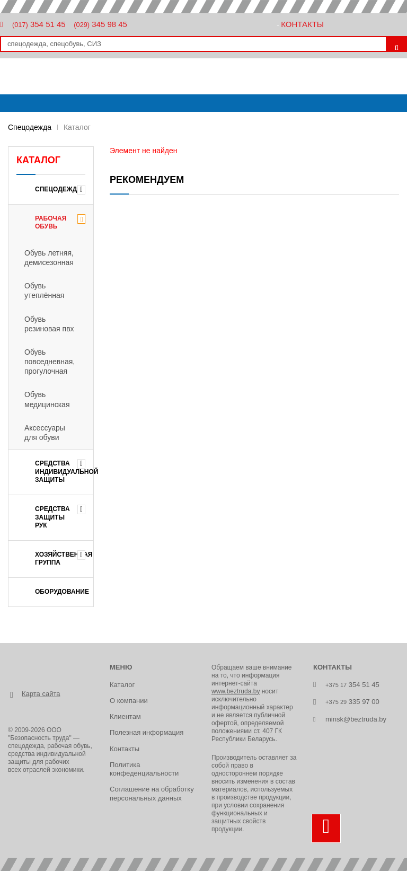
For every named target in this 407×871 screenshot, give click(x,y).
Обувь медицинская (46, 399)
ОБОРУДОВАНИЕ (62, 591)
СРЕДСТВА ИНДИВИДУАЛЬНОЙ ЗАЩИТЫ (64, 471)
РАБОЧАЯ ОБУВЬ (50, 223)
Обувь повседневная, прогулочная (49, 361)
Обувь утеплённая (44, 290)
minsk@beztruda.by (355, 719)
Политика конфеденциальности (144, 769)
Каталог (122, 685)
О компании (129, 701)
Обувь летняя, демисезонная (49, 258)
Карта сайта (41, 694)
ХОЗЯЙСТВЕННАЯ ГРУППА (64, 559)
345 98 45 (100, 24)
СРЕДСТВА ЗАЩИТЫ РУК (52, 517)
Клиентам (125, 716)
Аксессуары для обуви (44, 433)
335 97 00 (352, 702)
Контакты (302, 24)
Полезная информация (146, 732)
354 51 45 (39, 24)
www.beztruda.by (235, 691)
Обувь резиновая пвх (49, 324)
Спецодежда (29, 127)
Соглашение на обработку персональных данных (152, 793)
